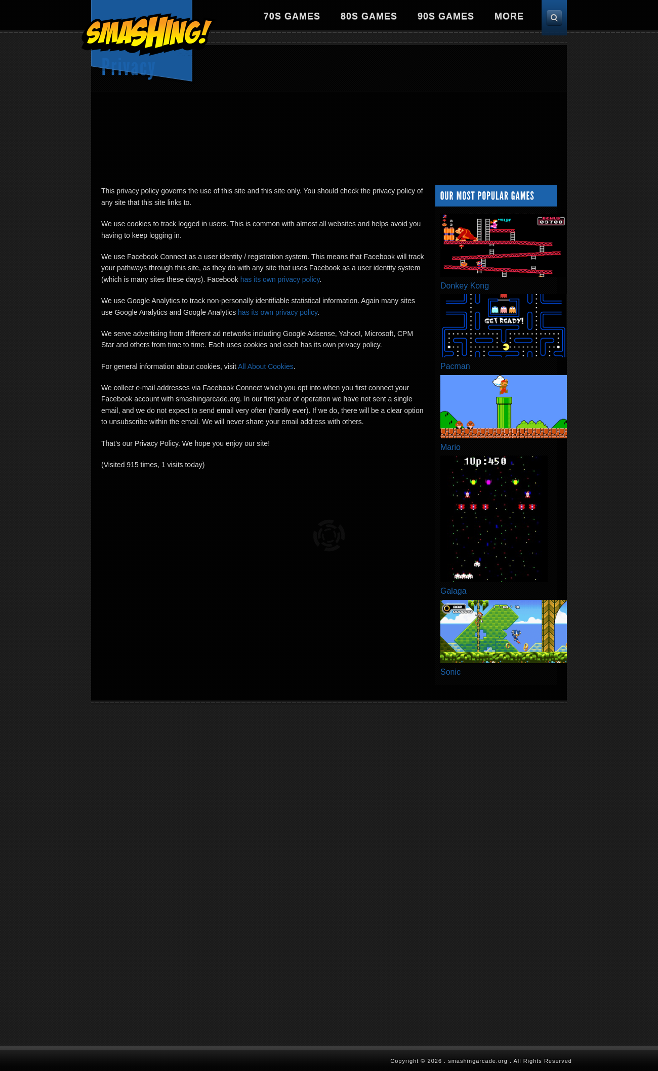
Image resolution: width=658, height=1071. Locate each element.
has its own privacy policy (280, 279)
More (509, 16)
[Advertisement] (381, 111)
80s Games (369, 16)
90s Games (446, 16)
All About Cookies (266, 366)
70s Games (292, 16)
